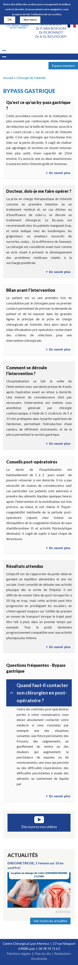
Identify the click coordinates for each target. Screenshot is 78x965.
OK (9, 19)
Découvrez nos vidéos (39, 826)
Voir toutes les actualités (50, 921)
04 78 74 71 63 (49, 948)
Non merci (30, 19)
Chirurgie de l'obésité (30, 78)
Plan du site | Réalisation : (53, 953)
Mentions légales (19, 953)
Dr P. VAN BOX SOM (51, 28)
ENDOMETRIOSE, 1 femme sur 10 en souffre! (35, 865)
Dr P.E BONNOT (51, 32)
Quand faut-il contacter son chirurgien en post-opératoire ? (38, 692)
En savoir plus (60, 173)
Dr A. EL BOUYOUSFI (51, 36)
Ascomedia (39, 958)
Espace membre (63, 66)
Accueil (8, 78)
